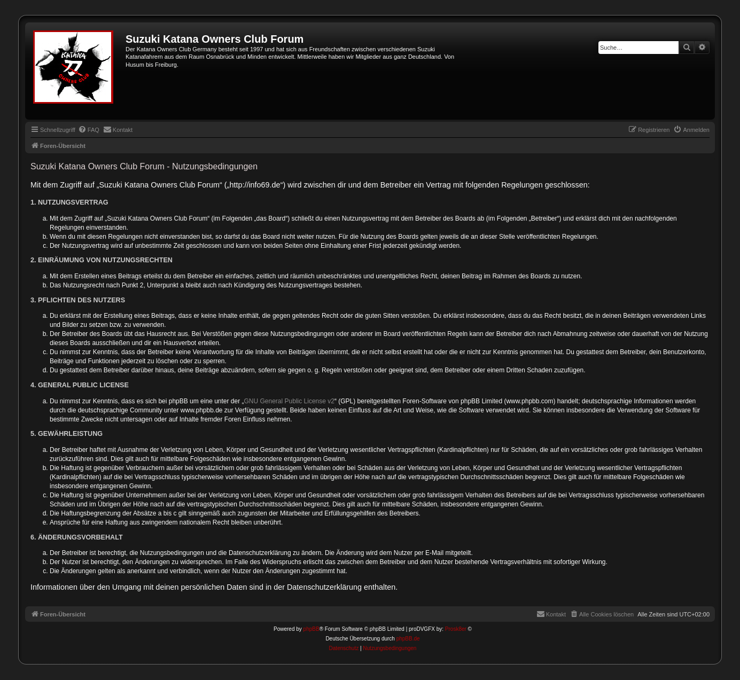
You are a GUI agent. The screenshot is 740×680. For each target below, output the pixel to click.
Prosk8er (455, 629)
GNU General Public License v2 (289, 401)
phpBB (311, 629)
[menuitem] (88, 129)
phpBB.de (408, 639)
